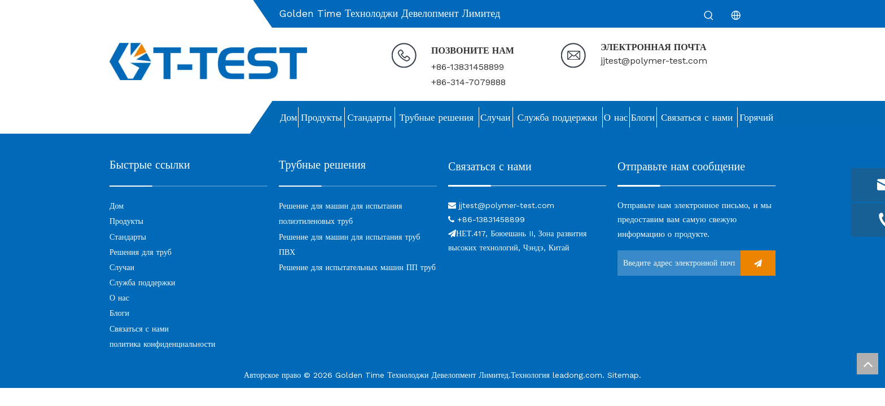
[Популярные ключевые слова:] (709, 16)
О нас (119, 297)
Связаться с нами (139, 328)
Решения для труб (140, 252)
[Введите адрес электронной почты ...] (676, 263)
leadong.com (577, 374)
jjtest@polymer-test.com (654, 60)
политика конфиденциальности (162, 343)
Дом (116, 205)
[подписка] (758, 263)
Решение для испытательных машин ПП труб (357, 267)
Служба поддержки (142, 282)
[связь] (527, 185)
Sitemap (623, 374)
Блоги (119, 312)
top (867, 363)
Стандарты (127, 236)
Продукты (126, 221)
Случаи (121, 267)
